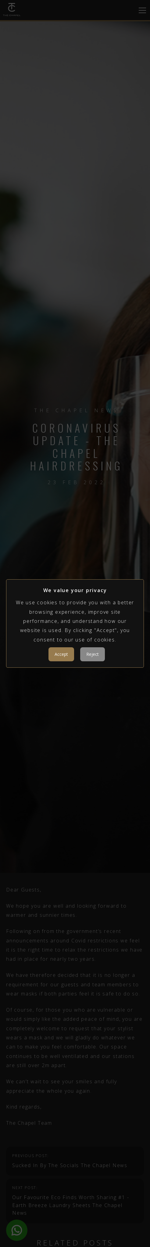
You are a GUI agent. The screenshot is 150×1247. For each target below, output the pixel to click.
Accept (61, 654)
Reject (92, 654)
